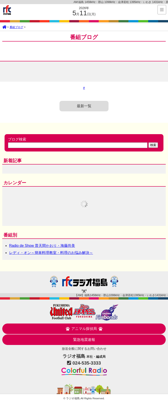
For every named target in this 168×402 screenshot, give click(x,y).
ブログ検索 (17, 139)
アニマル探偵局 (84, 329)
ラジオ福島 (7, 10)
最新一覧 (84, 106)
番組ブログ (16, 27)
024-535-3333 (86, 362)
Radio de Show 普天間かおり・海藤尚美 (42, 246)
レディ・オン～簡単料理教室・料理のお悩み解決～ (51, 253)
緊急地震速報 (84, 340)
